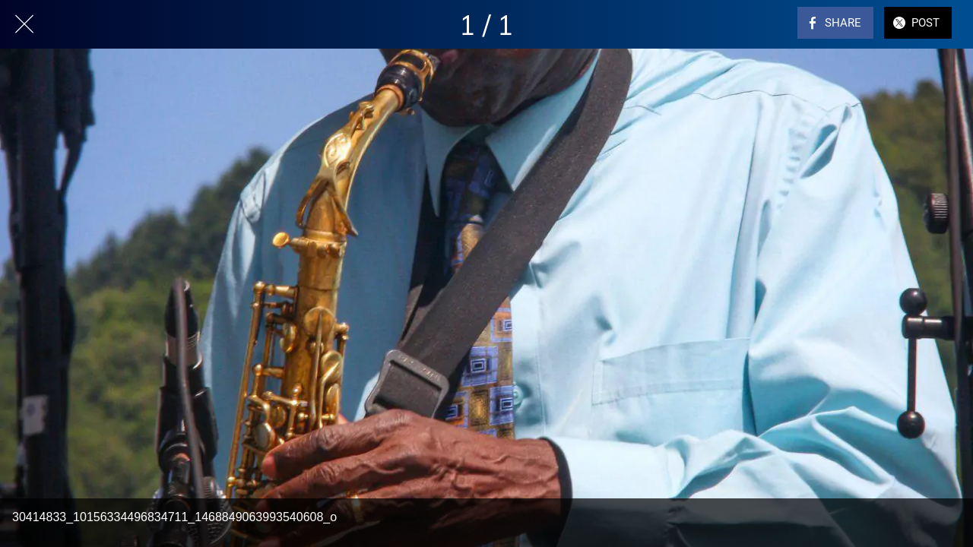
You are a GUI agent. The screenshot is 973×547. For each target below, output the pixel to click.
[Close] (24, 24)
